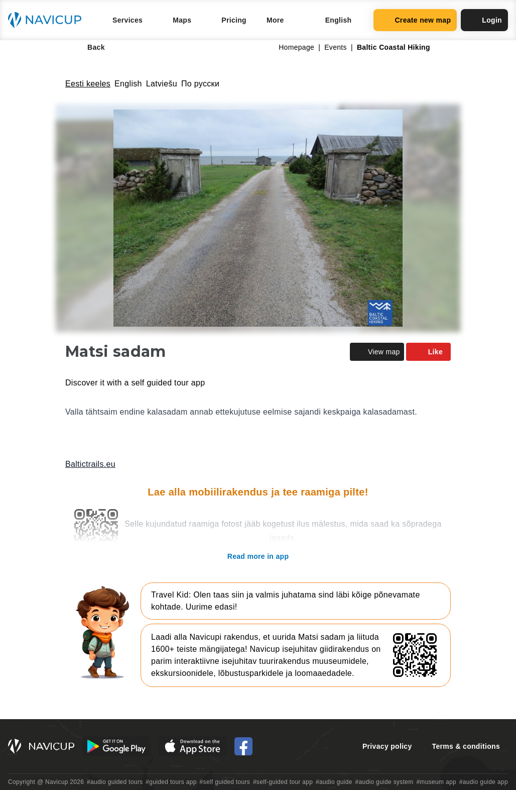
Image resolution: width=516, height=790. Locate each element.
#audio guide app (483, 781)
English (128, 83)
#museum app (436, 781)
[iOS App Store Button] (192, 746)
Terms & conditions (466, 746)
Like (428, 352)
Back (89, 47)
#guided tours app (171, 781)
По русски (200, 83)
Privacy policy (387, 746)
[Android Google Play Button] (116, 746)
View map (377, 352)
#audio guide (334, 781)
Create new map (415, 20)
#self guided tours (225, 781)
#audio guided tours (115, 781)
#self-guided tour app (283, 781)
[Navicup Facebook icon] (243, 746)
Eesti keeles (87, 83)
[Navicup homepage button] (48, 20)
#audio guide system (384, 781)
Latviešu (161, 83)
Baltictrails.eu (90, 464)
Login (484, 20)
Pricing (233, 20)
